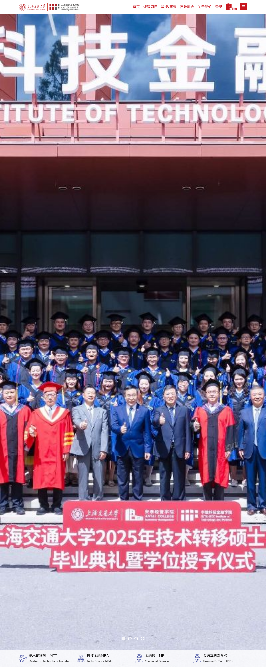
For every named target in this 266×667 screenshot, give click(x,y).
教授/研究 (169, 7)
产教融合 (187, 7)
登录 (218, 7)
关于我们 (205, 7)
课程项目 (150, 7)
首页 (136, 7)
